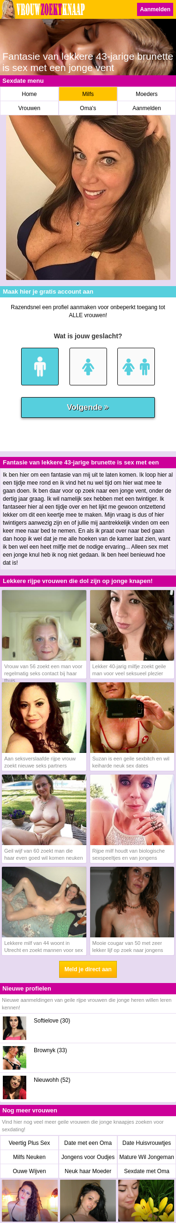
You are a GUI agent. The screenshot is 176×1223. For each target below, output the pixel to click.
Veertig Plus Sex (29, 1143)
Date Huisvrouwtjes (146, 1143)
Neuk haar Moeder (88, 1171)
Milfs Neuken (29, 1157)
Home (29, 94)
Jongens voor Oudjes (88, 1157)
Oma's (88, 108)
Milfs (88, 94)
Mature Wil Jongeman (146, 1157)
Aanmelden (155, 9)
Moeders (147, 94)
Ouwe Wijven (29, 1171)
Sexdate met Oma (146, 1171)
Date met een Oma (88, 1143)
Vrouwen (29, 108)
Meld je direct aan (88, 969)
